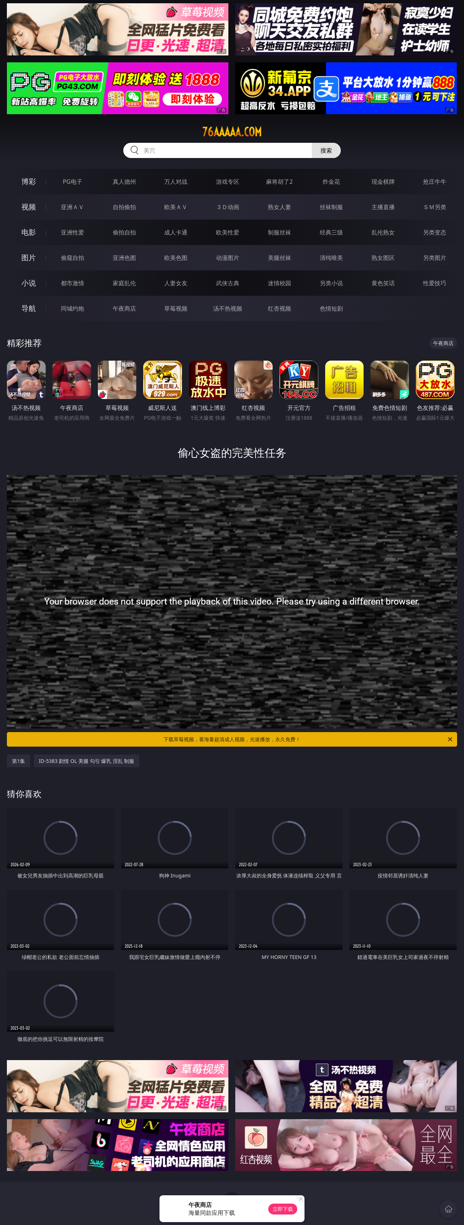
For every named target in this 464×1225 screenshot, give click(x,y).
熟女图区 (383, 258)
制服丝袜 (279, 232)
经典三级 (331, 232)
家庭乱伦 (124, 283)
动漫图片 (227, 258)
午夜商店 (124, 308)
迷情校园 (279, 283)
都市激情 (72, 283)
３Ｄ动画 (227, 207)
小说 (28, 283)
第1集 (18, 760)
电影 (28, 232)
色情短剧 (331, 308)
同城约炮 (72, 308)
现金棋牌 (383, 182)
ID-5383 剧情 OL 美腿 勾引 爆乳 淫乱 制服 (86, 760)
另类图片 (434, 258)
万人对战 (175, 182)
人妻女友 (175, 283)
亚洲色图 (124, 258)
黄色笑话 (383, 283)
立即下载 (283, 1208)
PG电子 (72, 182)
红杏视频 (279, 308)
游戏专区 (227, 182)
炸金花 (331, 182)
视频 (28, 207)
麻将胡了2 (279, 182)
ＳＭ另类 (434, 207)
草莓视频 (175, 308)
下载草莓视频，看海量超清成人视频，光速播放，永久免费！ (308, 739)
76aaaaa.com (232, 132)
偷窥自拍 (72, 258)
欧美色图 (175, 258)
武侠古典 (227, 283)
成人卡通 (175, 232)
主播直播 (383, 207)
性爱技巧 (434, 283)
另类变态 (434, 232)
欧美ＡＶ (175, 207)
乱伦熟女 (383, 232)
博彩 (28, 181)
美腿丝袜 (279, 258)
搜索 (326, 150)
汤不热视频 (227, 308)
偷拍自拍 (124, 232)
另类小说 (331, 283)
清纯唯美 (331, 258)
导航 (28, 308)
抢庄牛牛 (434, 182)
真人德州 (124, 182)
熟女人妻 (279, 207)
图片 (28, 257)
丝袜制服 (331, 207)
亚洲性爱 (72, 232)
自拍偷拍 (124, 207)
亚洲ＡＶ (72, 207)
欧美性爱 (227, 232)
